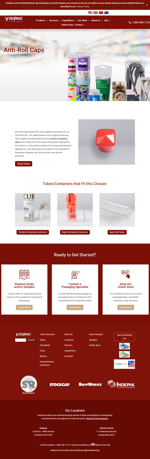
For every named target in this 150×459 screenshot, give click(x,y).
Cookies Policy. (83, 6)
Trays (42, 351)
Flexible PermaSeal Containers (32, 232)
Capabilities (68, 20)
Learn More (24, 307)
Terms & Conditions (80, 445)
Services (53, 20)
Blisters (43, 356)
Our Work (82, 20)
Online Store (68, 25)
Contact (79, 25)
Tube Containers (47, 334)
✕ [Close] (147, 4)
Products (40, 20)
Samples (93, 340)
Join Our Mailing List (124, 337)
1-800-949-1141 (62, 445)
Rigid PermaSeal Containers (75, 232)
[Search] (20, 340)
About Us (95, 20)
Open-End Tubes (117, 232)
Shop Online (23, 163)
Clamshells (45, 345)
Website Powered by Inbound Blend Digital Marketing (75, 450)
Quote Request (96, 334)
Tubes (42, 340)
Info (106, 20)
